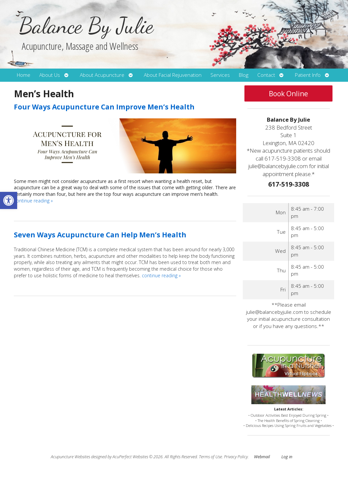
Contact (266, 75)
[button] (8, 200)
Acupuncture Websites (70, 457)
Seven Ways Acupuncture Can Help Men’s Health (100, 234)
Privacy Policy (236, 457)
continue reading (33, 200)
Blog (243, 75)
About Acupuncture (102, 75)
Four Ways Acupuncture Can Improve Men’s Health (104, 106)
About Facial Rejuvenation (173, 75)
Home (23, 75)
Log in (286, 457)
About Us (49, 75)
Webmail (262, 457)
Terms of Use (210, 457)
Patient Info (308, 75)
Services (220, 75)
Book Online (288, 93)
